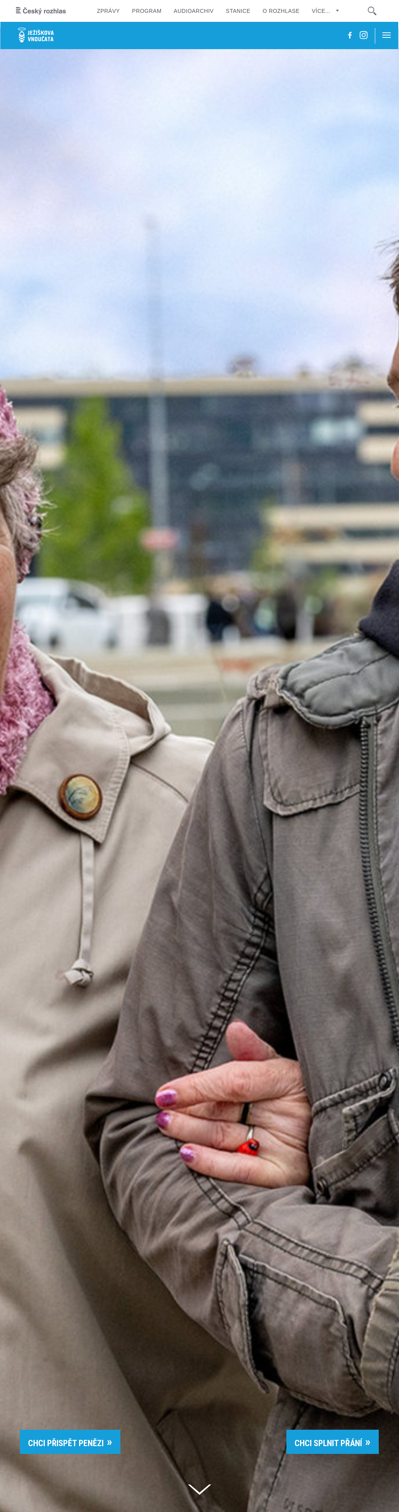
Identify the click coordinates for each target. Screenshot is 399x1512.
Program (147, 11)
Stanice (238, 11)
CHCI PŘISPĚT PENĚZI (66, 1443)
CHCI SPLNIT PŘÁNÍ (328, 1443)
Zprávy (108, 11)
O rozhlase (281, 11)
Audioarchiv (194, 11)
